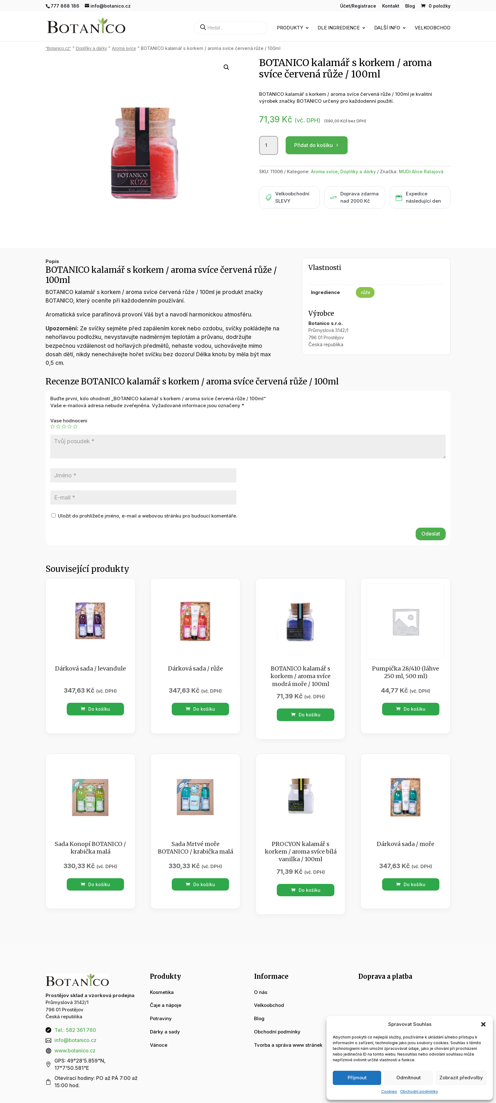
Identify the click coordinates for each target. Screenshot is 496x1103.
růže (365, 292)
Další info (387, 28)
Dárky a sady (165, 1032)
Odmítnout (408, 1078)
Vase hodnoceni (68, 421)
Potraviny (161, 1018)
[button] (483, 1024)
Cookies (389, 1091)
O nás (260, 992)
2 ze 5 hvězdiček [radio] (58, 426)
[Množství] (268, 145)
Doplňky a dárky (91, 48)
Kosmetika (162, 992)
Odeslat (430, 533)
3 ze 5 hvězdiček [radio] (64, 426)
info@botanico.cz (75, 1040)
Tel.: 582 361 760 (75, 1030)
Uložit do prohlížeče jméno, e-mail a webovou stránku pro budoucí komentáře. (147, 516)
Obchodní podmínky (419, 1091)
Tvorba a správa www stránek (288, 1045)
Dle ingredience (339, 28)
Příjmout (357, 1078)
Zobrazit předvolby (461, 1078)
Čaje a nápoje (165, 1005)
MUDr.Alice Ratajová (421, 171)
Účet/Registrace (358, 6)
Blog (410, 6)
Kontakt (390, 6)
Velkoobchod (432, 28)
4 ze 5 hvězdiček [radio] (69, 426)
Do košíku (95, 709)
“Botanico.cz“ (58, 48)
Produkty (290, 28)
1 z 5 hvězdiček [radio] (52, 426)
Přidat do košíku (313, 145)
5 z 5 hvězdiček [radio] (75, 426)
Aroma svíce (124, 48)
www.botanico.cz (75, 1050)
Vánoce (158, 1045)
